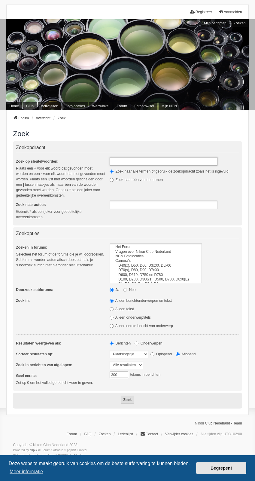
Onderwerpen (148, 343)
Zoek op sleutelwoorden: (37, 161)
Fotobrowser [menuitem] (144, 106)
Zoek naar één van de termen (136, 180)
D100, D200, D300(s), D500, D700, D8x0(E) (156, 279)
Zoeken (240, 23)
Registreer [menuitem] (201, 12)
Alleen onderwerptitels (130, 317)
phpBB (34, 450)
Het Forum (156, 247)
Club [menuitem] (30, 106)
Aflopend (186, 354)
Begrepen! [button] (221, 468)
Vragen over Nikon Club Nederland (156, 252)
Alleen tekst (122, 309)
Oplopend (161, 354)
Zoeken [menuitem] (105, 434)
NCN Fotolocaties (156, 256)
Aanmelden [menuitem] (230, 12)
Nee (129, 290)
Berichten (120, 343)
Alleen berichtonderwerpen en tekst (141, 301)
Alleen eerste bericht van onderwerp (141, 326)
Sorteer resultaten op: (34, 354)
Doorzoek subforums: (34, 290)
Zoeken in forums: (31, 247)
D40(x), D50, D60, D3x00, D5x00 (156, 265)
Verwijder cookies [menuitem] (179, 434)
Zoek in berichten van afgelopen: (44, 365)
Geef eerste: (26, 376)
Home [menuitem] (14, 106)
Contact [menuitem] (149, 434)
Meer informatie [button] (26, 471)
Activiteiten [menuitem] (49, 106)
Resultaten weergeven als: (38, 343)
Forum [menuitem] (122, 106)
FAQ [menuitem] (87, 434)
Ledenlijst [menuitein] (125, 434)
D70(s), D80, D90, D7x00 (156, 270)
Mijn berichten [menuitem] (215, 23)
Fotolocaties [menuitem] (75, 106)
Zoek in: (23, 301)
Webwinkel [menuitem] (101, 106)
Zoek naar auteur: (31, 205)
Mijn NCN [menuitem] (169, 106)
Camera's (156, 261)
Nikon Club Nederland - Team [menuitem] (218, 423)
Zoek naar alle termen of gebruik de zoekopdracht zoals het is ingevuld (169, 171)
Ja (114, 290)
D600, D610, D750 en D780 (156, 275)
